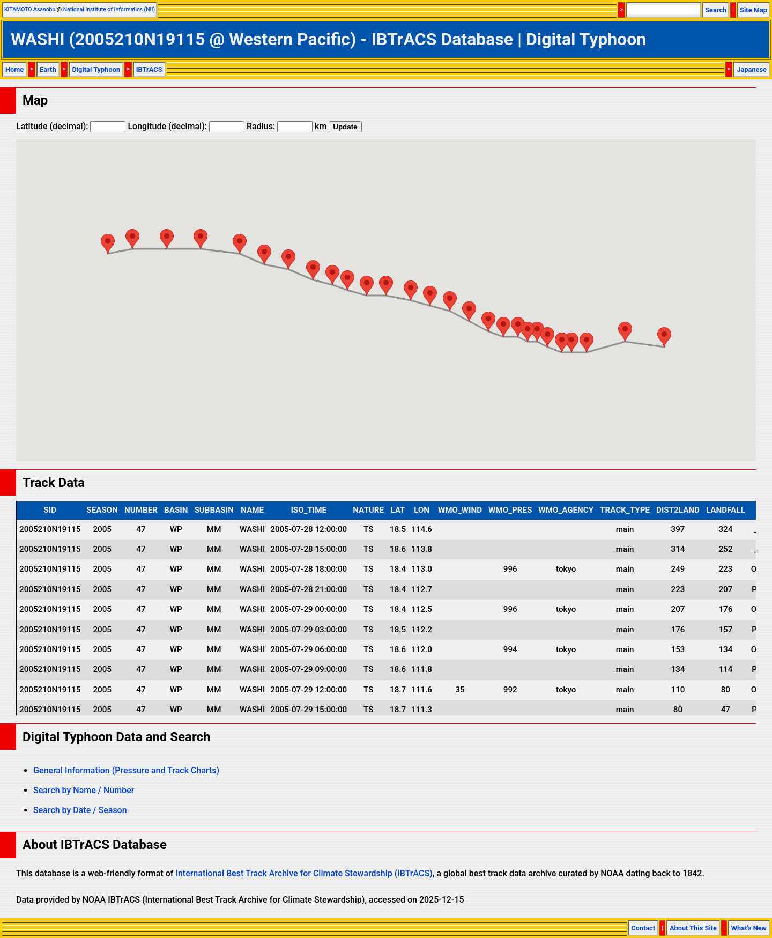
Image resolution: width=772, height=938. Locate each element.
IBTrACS (149, 69)
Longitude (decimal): (186, 126)
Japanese (752, 69)
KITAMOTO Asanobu (29, 9)
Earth (48, 69)
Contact (643, 928)
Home (14, 69)
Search (715, 10)
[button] (664, 337)
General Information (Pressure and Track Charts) (126, 770)
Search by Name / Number (83, 790)
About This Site (693, 928)
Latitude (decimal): (70, 126)
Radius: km (286, 126)
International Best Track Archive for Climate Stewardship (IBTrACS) (303, 873)
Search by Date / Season (80, 810)
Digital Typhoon (96, 69)
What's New (749, 928)
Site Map (753, 10)
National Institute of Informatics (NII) (109, 9)
